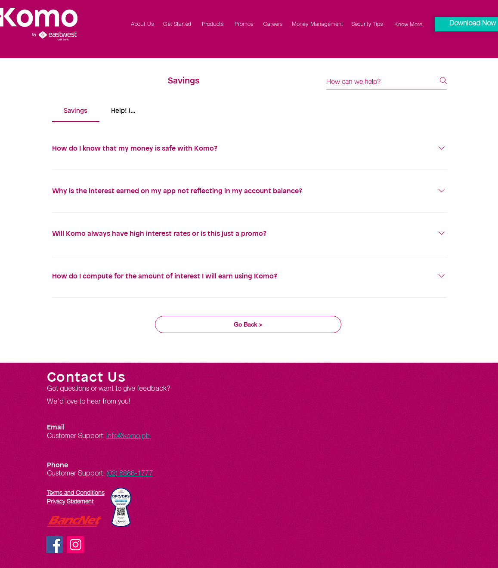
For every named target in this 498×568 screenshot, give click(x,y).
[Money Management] (317, 23)
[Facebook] (54, 544)
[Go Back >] (248, 324)
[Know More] (408, 24)
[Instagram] (75, 544)
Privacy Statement (70, 500)
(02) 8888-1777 (129, 474)
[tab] (75, 111)
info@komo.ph (128, 436)
